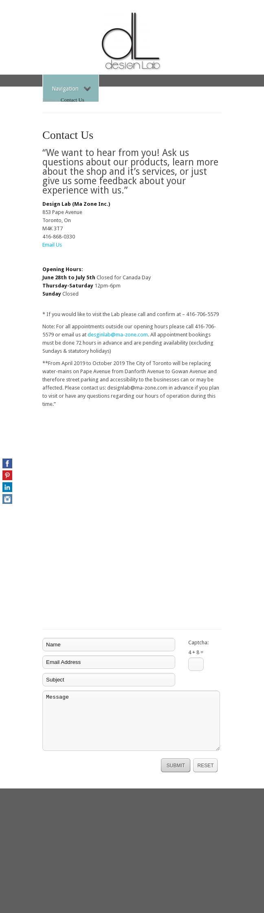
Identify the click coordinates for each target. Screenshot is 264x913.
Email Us (52, 245)
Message (131, 720)
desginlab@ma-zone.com (118, 335)
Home (48, 100)
